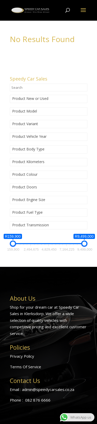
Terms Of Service (25, 366)
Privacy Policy (22, 356)
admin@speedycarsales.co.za (48, 389)
